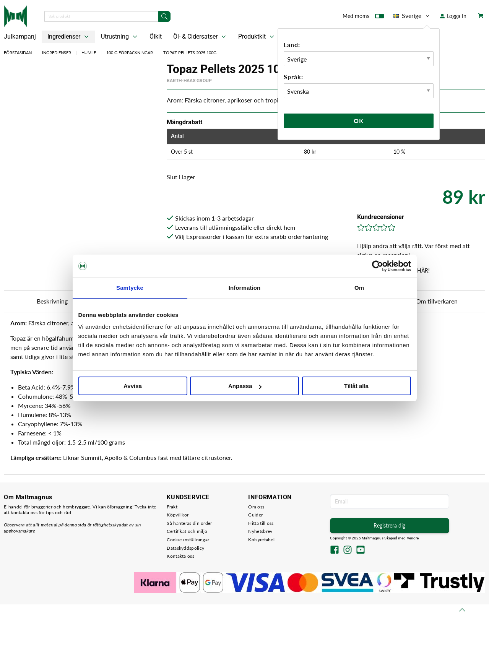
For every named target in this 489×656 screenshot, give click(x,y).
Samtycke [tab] (129, 287)
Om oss (256, 507)
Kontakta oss (180, 556)
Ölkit (155, 36)
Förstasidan (18, 52)
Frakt (172, 507)
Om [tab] (359, 287)
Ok (359, 120)
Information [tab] (245, 287)
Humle (88, 52)
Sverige (412, 15)
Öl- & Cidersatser (200, 37)
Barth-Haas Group (189, 80)
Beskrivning (52, 301)
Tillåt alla (356, 386)
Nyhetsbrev (260, 531)
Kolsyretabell (262, 539)
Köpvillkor (177, 515)
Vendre (413, 538)
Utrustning (120, 37)
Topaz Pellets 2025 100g (189, 52)
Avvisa (132, 386)
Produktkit (257, 37)
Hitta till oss (260, 523)
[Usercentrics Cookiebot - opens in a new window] (377, 266)
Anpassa (245, 386)
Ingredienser (68, 37)
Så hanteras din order (189, 523)
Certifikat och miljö (187, 531)
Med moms (363, 18)
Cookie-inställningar (188, 539)
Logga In (453, 16)
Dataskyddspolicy (185, 548)
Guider (255, 515)
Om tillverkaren (437, 301)
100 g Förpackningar (129, 52)
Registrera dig (389, 525)
